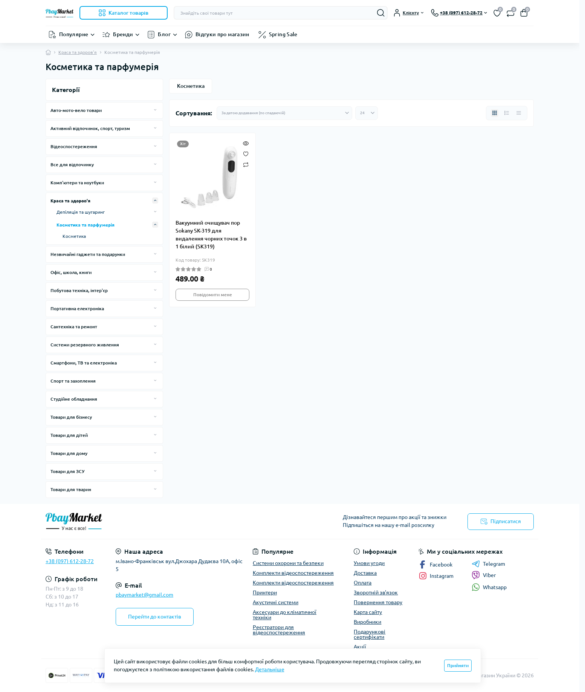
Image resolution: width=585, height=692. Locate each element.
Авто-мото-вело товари (76, 110)
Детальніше (269, 669)
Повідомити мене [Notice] (212, 294)
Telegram (488, 563)
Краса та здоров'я (77, 52)
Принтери (265, 592)
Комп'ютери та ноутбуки (77, 182)
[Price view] (518, 113)
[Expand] (155, 110)
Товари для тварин (70, 489)
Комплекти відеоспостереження (293, 573)
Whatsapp (489, 587)
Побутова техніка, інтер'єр (79, 290)
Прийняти (458, 665)
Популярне (73, 34)
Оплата (362, 583)
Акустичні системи (275, 602)
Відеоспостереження (73, 146)
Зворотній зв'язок (376, 592)
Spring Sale (283, 34)
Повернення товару (378, 602)
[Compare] (246, 164)
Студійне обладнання (73, 399)
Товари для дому (68, 453)
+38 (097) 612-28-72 (70, 561)
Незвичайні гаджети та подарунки (87, 254)
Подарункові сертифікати (369, 634)
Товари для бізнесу (71, 417)
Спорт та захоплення (73, 380)
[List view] (506, 113)
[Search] (381, 13)
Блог (164, 34)
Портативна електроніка (77, 308)
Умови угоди (369, 563)
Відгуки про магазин (222, 34)
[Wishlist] (246, 153)
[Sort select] (284, 113)
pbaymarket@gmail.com (144, 595)
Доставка (365, 573)
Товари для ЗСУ (67, 471)
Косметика (74, 236)
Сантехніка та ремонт (73, 326)
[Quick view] (246, 143)
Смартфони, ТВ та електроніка (83, 362)
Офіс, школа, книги (71, 272)
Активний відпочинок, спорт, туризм (90, 128)
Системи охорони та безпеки (288, 563)
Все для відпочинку (72, 164)
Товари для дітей (69, 435)
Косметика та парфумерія (86, 224)
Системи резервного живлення (84, 344)
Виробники (367, 622)
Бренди (123, 34)
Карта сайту (368, 612)
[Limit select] (366, 113)
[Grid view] (494, 113)
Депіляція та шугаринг (81, 212)
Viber (484, 575)
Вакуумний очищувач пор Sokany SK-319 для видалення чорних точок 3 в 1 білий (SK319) (211, 235)
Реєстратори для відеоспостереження (279, 629)
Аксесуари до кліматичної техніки (284, 614)
